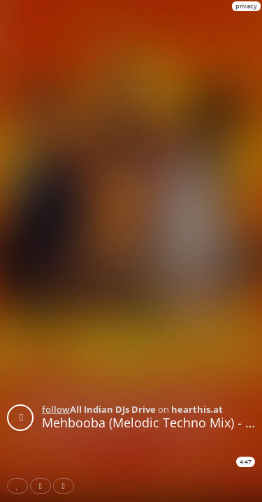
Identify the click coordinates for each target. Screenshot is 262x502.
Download (66, 486)
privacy (246, 5)
